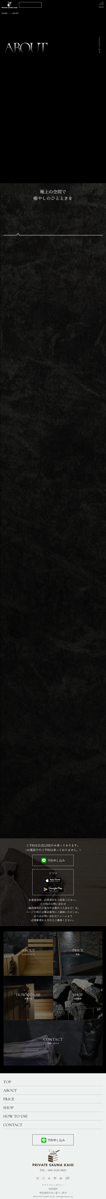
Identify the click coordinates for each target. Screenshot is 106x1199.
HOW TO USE (15, 1116)
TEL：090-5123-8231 (53, 1170)
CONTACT (12, 1124)
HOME (5, 13)
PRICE (8, 1099)
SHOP (8, 1107)
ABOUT (10, 1090)
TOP (7, 1081)
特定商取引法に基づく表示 (53, 1193)
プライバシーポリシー (53, 1185)
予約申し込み (56, 860)
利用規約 (53, 1189)
